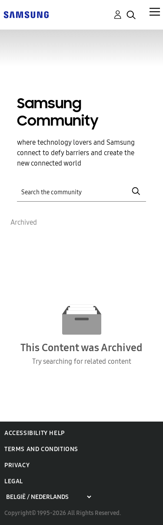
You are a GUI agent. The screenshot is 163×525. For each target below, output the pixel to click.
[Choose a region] (48, 497)
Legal (13, 481)
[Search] (81, 191)
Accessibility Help (34, 433)
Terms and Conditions (41, 449)
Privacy (17, 465)
